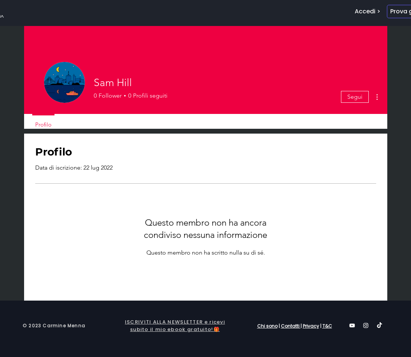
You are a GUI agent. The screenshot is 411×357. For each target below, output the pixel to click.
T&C (327, 326)
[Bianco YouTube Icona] (352, 325)
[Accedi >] (367, 11)
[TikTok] (379, 325)
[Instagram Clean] (365, 325)
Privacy (311, 326)
